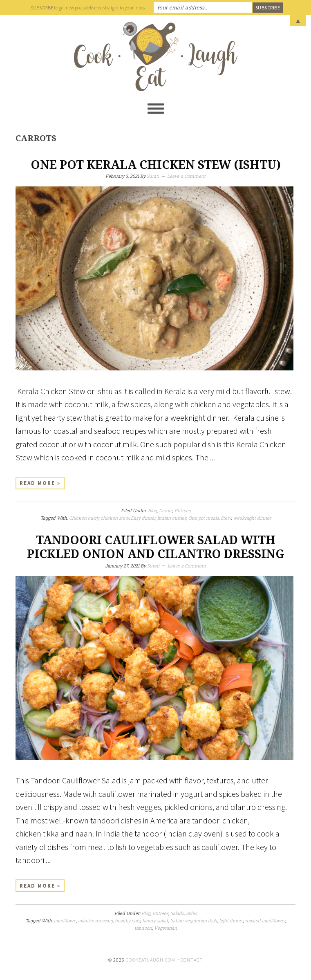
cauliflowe (65, 920)
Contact (192, 960)
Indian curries (171, 518)
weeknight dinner (252, 518)
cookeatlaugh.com (150, 960)
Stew (226, 518)
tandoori (143, 928)
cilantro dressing (95, 920)
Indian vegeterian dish (193, 920)
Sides (191, 913)
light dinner (231, 920)
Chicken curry (83, 518)
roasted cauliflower (265, 920)
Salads (177, 913)
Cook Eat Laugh (155, 56)
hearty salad (155, 920)
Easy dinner (143, 518)
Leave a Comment (186, 176)
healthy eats (127, 920)
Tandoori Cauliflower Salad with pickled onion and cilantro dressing (155, 547)
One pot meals (203, 518)
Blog (152, 510)
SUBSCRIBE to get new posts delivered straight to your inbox (88, 7)
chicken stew (115, 518)
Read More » (40, 483)
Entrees (182, 510)
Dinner (165, 510)
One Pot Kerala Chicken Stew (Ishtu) (156, 165)
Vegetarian (165, 928)
